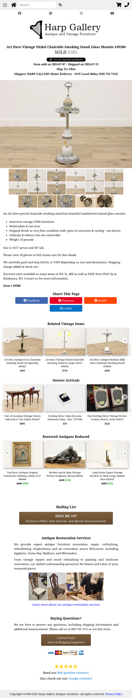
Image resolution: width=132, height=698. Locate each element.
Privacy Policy (114, 694)
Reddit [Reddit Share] (100, 300)
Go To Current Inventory (66, 59)
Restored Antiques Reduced (66, 436)
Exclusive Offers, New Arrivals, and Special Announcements (66, 518)
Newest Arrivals (66, 380)
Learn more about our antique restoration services (66, 604)
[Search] (37, 5)
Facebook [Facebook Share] (31, 300)
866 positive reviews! (73, 672)
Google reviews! (80, 678)
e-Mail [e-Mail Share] (66, 308)
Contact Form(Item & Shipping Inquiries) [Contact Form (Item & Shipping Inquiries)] (66, 640)
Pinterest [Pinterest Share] (66, 300)
